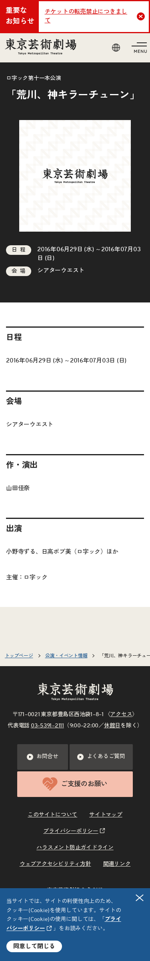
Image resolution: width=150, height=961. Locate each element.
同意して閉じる (34, 946)
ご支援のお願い (75, 784)
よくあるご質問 (101, 757)
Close (142, 16)
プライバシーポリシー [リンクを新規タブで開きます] (70, 831)
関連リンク (117, 864)
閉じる (140, 897)
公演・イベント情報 (66, 655)
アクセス (121, 714)
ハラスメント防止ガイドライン (75, 848)
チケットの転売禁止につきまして (86, 16)
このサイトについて (52, 815)
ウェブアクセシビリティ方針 (55, 864)
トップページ (19, 655)
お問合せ (42, 757)
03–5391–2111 (47, 726)
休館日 (112, 726)
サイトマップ (105, 815)
